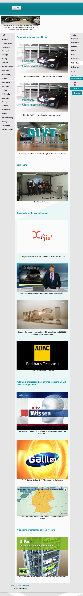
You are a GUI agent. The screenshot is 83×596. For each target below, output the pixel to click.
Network (5, 39)
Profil (4, 35)
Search (77, 93)
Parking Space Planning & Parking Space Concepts (7, 49)
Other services (74, 73)
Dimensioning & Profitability (7, 68)
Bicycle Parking (7, 118)
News (73, 55)
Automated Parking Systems (6, 102)
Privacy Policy (74, 48)
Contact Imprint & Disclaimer (75, 39)
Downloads (75, 59)
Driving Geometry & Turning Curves (7, 125)
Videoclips (75, 63)
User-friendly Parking (6, 76)
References (75, 67)
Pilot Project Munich (6, 111)
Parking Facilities (5, 60)
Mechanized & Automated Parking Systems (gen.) (7, 88)
